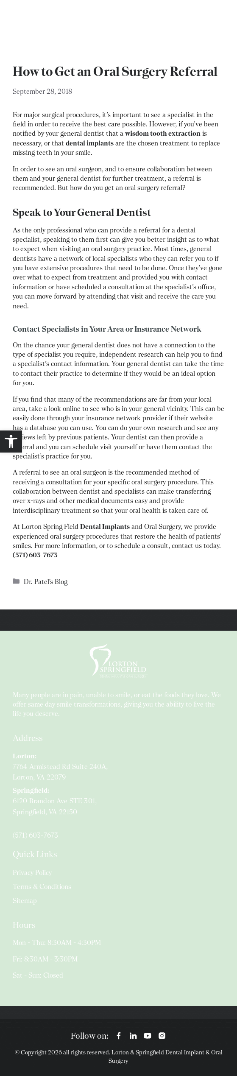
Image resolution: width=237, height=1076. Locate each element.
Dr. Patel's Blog (45, 582)
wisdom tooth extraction (163, 133)
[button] (11, 441)
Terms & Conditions (42, 887)
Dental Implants (105, 527)
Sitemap (25, 901)
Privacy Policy (32, 873)
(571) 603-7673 (35, 835)
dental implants (90, 143)
